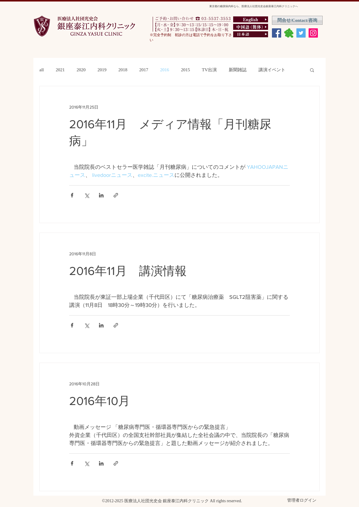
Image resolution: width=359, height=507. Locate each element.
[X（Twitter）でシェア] (86, 195)
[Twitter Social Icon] (301, 33)
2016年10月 (105, 400)
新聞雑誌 (238, 69)
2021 (60, 69)
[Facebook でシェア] (72, 195)
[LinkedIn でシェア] (101, 195)
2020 (81, 69)
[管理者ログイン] (302, 500)
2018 (122, 69)
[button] (312, 70)
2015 (185, 69)
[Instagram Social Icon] (313, 33)
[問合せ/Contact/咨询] (297, 20)
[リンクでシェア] (116, 195)
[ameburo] (288, 33)
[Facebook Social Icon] (276, 33)
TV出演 (209, 69)
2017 (143, 69)
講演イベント (272, 69)
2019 (102, 69)
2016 (164, 69)
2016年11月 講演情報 (128, 270)
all (41, 69)
